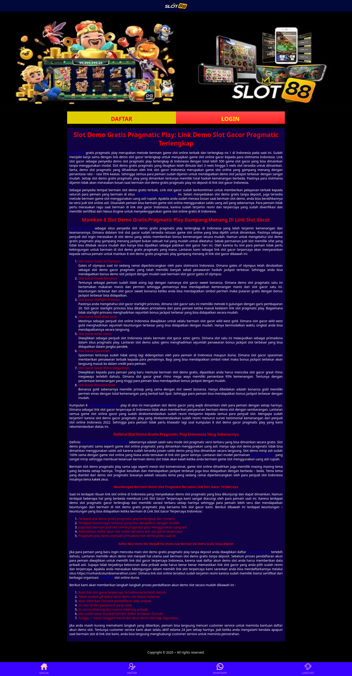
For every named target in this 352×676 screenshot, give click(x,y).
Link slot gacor (81, 228)
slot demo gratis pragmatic (156, 194)
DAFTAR (121, 118)
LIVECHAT (308, 669)
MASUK (43, 669)
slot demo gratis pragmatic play (104, 442)
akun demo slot (258, 552)
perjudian (106, 577)
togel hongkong (262, 455)
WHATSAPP (220, 669)
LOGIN (230, 118)
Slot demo (77, 153)
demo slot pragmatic (103, 405)
